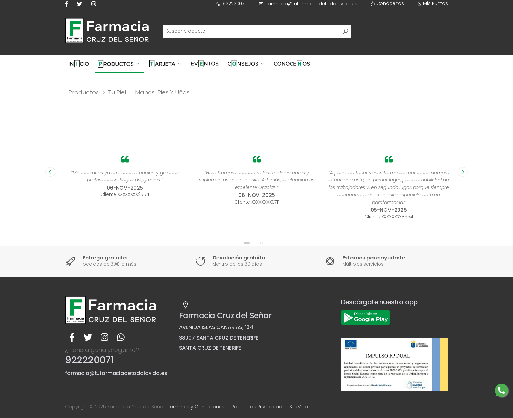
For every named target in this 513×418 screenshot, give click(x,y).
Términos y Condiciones (196, 406)
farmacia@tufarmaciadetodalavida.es (308, 3)
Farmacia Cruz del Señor (225, 315)
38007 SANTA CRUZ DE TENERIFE (219, 338)
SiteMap (298, 406)
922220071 (230, 3)
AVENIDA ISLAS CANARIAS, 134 (216, 327)
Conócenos (387, 3)
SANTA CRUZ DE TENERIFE (210, 348)
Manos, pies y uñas (162, 92)
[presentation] (50, 172)
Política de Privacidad (256, 406)
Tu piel (117, 92)
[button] (247, 243)
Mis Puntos (432, 3)
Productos (83, 92)
